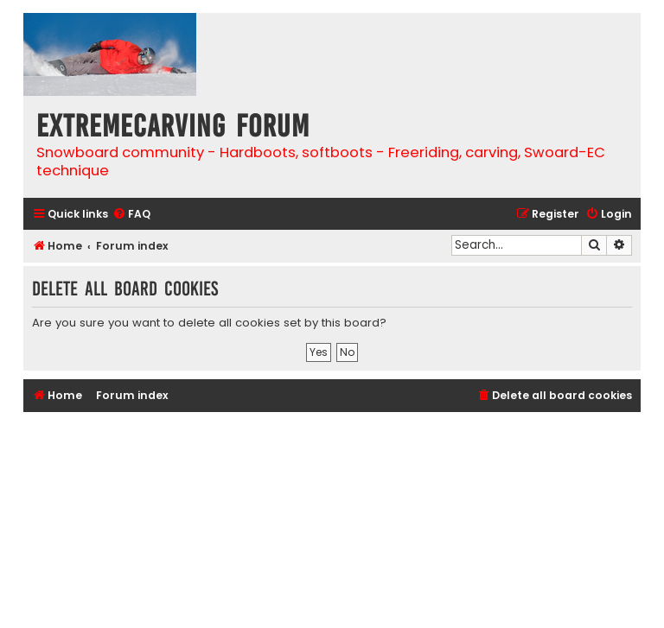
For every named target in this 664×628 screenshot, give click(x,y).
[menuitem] (131, 214)
